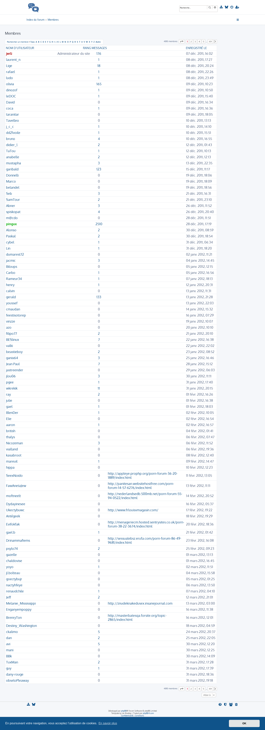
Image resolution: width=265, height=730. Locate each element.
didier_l (11, 145)
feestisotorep (16, 315)
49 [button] (210, 41)
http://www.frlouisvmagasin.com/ (133, 510)
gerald (11, 297)
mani (9, 650)
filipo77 (11, 333)
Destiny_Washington (21, 626)
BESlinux (12, 340)
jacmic (11, 260)
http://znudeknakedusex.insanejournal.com (140, 603)
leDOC (11, 96)
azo (8, 327)
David (10, 102)
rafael (10, 72)
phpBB (123, 711)
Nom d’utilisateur (20, 48)
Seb (9, 193)
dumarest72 (15, 254)
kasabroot (13, 455)
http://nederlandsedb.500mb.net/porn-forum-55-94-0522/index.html (145, 496)
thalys (10, 437)
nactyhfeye (14, 585)
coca (9, 108)
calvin (10, 291)
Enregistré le (196, 48)
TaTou (10, 151)
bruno (10, 139)
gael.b (10, 532)
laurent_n (13, 60)
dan (9, 638)
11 (99, 388)
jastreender (14, 370)
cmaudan (13, 309)
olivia (10, 84)
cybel (10, 242)
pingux (11, 224)
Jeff (8, 597)
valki (9, 346)
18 (98, 66)
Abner (10, 206)
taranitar (12, 114)
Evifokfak (13, 524)
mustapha (13, 163)
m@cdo (12, 218)
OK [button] (244, 723)
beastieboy (14, 352)
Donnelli (12, 175)
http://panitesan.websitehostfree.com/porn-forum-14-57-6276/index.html (141, 486)
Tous (32, 42)
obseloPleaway (17, 680)
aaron (10, 425)
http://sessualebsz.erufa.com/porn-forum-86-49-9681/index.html (144, 540)
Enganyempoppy (18, 609)
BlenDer (12, 413)
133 (98, 297)
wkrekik (11, 388)
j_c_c (10, 126)
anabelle (12, 157)
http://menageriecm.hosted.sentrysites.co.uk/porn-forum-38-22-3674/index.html (146, 524)
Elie (8, 419)
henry (10, 285)
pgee (10, 382)
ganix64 (12, 358)
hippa (10, 467)
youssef (11, 303)
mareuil (11, 461)
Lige (9, 66)
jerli (9, 53)
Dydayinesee (15, 504)
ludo (9, 78)
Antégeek (13, 516)
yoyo (9, 567)
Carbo (10, 273)
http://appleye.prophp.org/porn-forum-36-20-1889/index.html (143, 475)
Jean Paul (13, 364)
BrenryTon (14, 617)
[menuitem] (222, 7)
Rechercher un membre (17, 42)
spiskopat (13, 212)
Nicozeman (14, 443)
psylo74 (12, 548)
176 (98, 53)
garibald (12, 169)
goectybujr (14, 579)
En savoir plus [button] (107, 723)
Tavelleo (12, 120)
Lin (8, 248)
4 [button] (199, 41)
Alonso (11, 230)
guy (8, 668)
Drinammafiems (18, 540)
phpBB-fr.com (148, 713)
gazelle (11, 555)
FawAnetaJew (16, 486)
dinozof (11, 90)
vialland (12, 449)
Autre (98, 42)
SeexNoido (14, 475)
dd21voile (13, 133)
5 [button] (203, 41)
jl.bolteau (13, 573)
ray (8, 394)
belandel (12, 187)
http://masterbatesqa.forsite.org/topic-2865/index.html (137, 617)
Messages (99, 48)
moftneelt (13, 496)
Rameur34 (14, 279)
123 (98, 169)
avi (8, 644)
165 (98, 84)
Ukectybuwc (15, 510)
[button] (181, 41)
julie (9, 400)
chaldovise (14, 561)
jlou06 (11, 376)
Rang (87, 48)
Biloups (11, 266)
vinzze (10, 321)
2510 (99, 224)
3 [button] (195, 41)
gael (9, 406)
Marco (11, 181)
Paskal (11, 236)
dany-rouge (14, 674)
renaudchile (15, 591)
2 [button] (191, 41)
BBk (9, 656)
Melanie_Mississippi (21, 603)
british (10, 431)
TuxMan (12, 662)
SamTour (13, 200)
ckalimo (12, 632)
